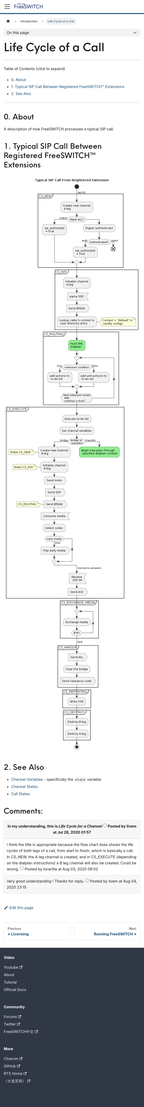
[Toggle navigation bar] (7, 6)
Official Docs (15, 989)
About (9, 974)
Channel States (24, 786)
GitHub (12, 1066)
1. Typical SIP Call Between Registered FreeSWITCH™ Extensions (67, 86)
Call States (20, 793)
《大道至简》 (17, 1081)
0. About (18, 79)
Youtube (13, 967)
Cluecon (13, 1058)
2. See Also (21, 93)
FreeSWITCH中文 (21, 1031)
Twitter (12, 1024)
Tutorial (10, 982)
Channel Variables (27, 779)
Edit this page (18, 907)
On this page (18, 32)
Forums (12, 1016)
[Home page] (8, 21)
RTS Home (15, 1073)
